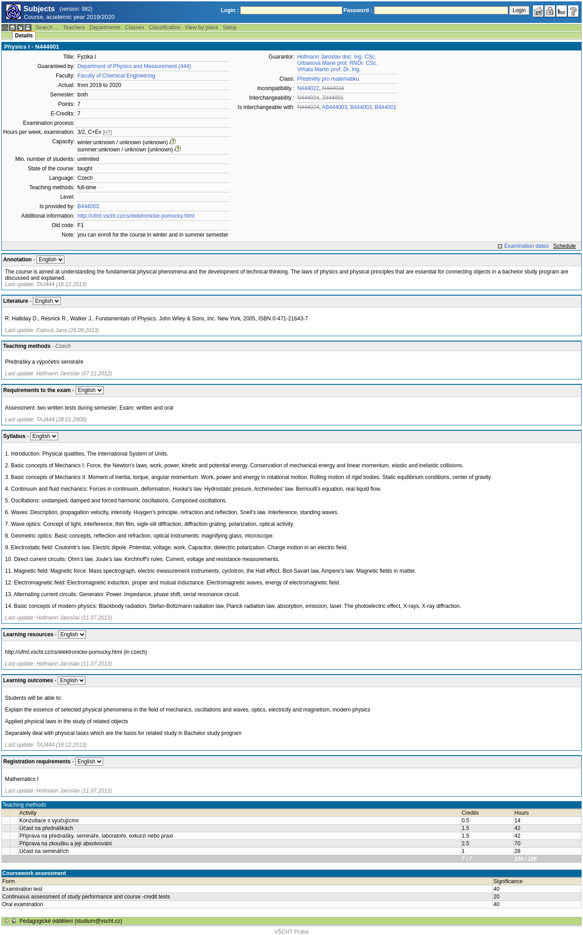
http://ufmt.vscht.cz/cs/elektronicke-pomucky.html (136, 216)
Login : (230, 10)
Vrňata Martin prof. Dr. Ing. (329, 69)
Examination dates (526, 246)
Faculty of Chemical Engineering (116, 76)
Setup (230, 27)
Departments (105, 27)
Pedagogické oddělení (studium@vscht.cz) (70, 921)
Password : (357, 10)
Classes (134, 27)
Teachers (74, 27)
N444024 (333, 88)
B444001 (385, 107)
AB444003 (334, 107)
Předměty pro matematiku (328, 79)
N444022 (308, 88)
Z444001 (332, 98)
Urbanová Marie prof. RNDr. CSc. (337, 63)
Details (23, 35)
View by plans (202, 27)
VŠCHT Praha (291, 932)
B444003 (88, 206)
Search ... (46, 27)
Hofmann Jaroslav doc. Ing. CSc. (336, 57)
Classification (165, 27)
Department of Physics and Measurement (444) (134, 66)
